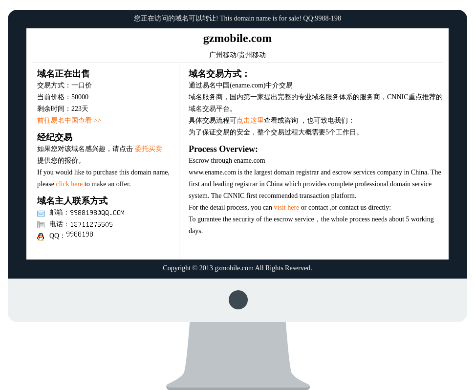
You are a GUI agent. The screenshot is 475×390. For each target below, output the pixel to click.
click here (69, 184)
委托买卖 (148, 148)
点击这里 (250, 120)
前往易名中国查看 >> (69, 120)
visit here (287, 207)
